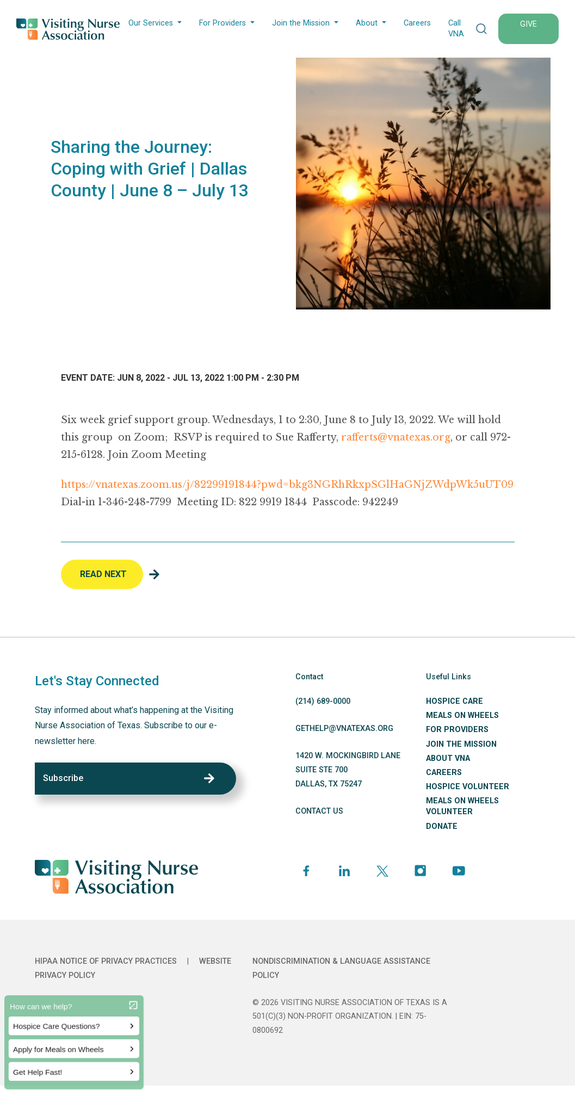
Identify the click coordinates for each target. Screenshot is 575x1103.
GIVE (528, 24)
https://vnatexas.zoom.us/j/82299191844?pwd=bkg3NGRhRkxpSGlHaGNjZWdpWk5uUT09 (287, 485)
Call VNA (456, 28)
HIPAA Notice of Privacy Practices (106, 961)
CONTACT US (319, 811)
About (367, 23)
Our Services (150, 23)
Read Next (103, 574)
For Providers (222, 23)
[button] (481, 29)
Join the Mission (301, 23)
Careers (417, 23)
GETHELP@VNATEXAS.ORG (344, 728)
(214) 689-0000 (322, 701)
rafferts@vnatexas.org (395, 437)
